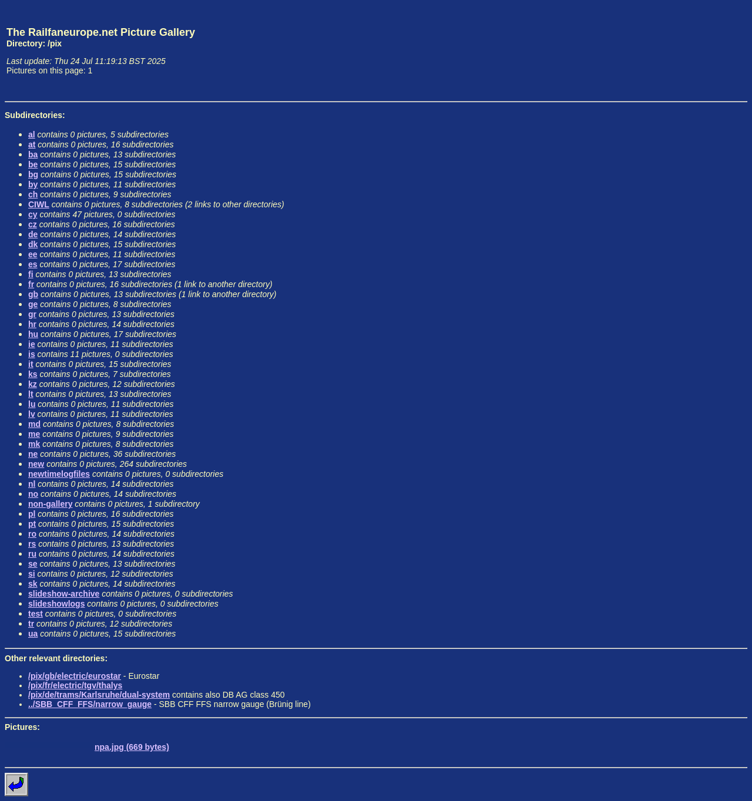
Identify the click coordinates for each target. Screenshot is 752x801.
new (36, 464)
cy (33, 214)
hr (32, 324)
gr (32, 314)
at (31, 144)
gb (33, 294)
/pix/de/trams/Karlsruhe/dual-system (99, 694)
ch (33, 194)
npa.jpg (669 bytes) (132, 747)
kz (32, 384)
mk (34, 444)
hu (33, 334)
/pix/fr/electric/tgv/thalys (75, 685)
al (31, 134)
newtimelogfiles (59, 474)
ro (32, 534)
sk (33, 583)
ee (33, 254)
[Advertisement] (693, 50)
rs (32, 543)
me (34, 434)
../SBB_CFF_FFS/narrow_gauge (90, 704)
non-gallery (50, 504)
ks (33, 374)
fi (30, 274)
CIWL (38, 204)
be (33, 164)
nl (31, 484)
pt (32, 524)
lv (31, 414)
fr (31, 284)
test (35, 613)
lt (30, 394)
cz (32, 224)
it (30, 364)
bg (33, 174)
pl (31, 514)
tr (31, 623)
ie (31, 344)
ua (33, 633)
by (33, 184)
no (33, 494)
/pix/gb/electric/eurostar (74, 676)
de (33, 234)
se (33, 563)
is (31, 354)
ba (33, 154)
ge (33, 304)
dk (33, 244)
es (33, 264)
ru (32, 553)
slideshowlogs (56, 603)
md (34, 424)
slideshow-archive (63, 593)
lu (31, 404)
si (31, 573)
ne (33, 454)
